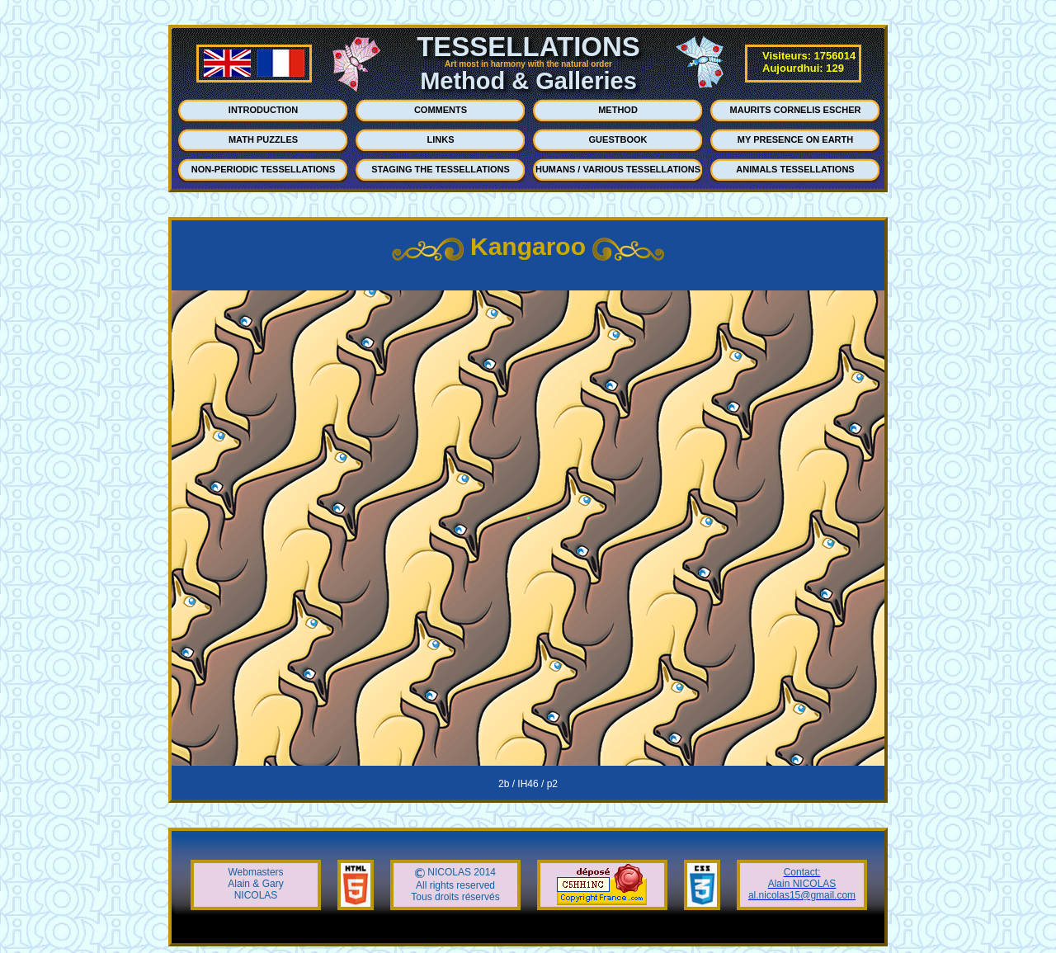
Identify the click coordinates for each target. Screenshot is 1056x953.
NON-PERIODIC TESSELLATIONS (263, 169)
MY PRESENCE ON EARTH (795, 139)
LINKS (441, 139)
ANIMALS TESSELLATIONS (795, 169)
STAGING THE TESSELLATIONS (440, 169)
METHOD (618, 110)
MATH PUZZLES (263, 139)
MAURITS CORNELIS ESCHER (795, 110)
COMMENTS (440, 110)
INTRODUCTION (263, 110)
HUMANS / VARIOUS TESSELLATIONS (617, 169)
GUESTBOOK (618, 139)
